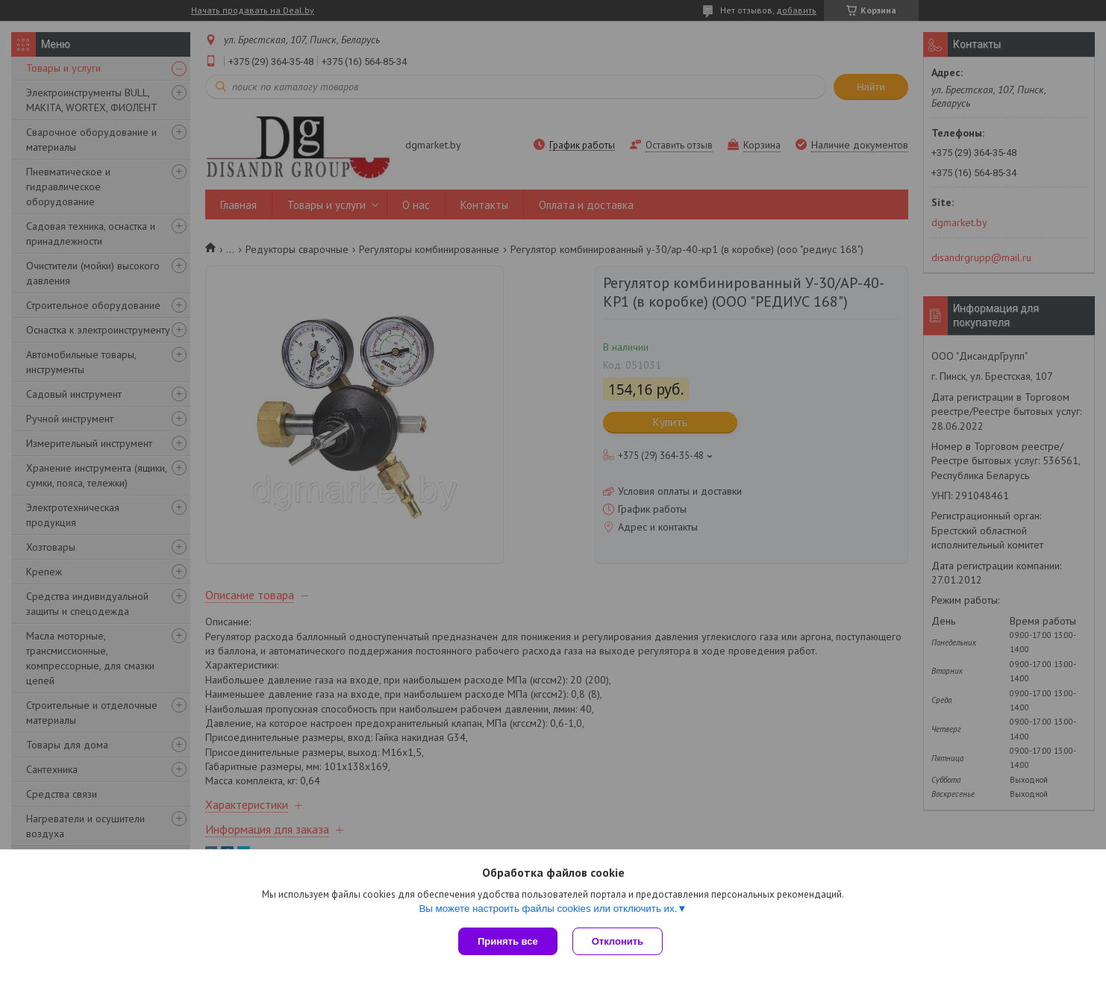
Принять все (508, 941)
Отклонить (617, 941)
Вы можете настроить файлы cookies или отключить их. (548, 908)
